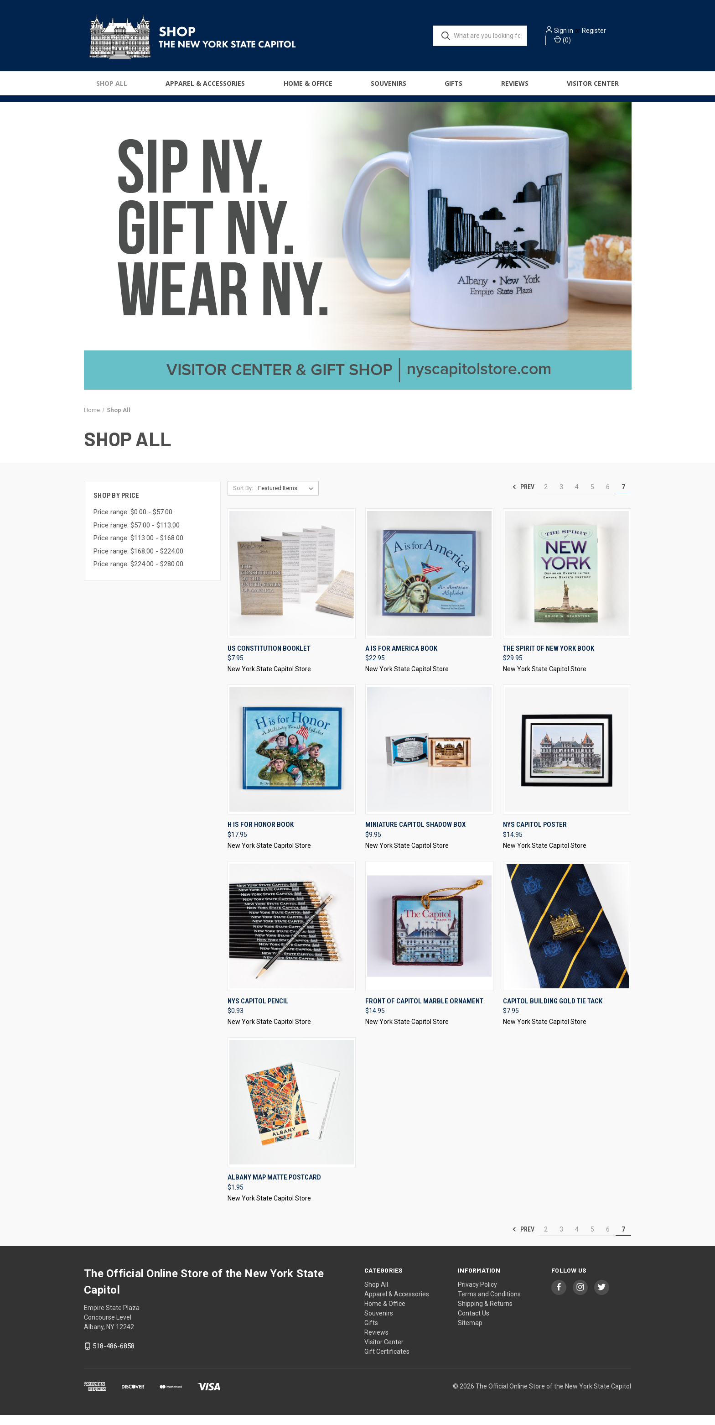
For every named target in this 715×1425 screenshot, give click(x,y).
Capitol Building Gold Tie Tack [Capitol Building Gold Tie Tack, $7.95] (552, 1011)
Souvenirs (388, 87)
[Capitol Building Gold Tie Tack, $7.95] (567, 936)
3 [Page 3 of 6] (561, 497)
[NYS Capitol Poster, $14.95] (567, 759)
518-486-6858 (114, 1356)
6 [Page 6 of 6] (608, 497)
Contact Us (473, 1323)
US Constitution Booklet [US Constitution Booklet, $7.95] (269, 658)
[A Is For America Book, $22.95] (429, 583)
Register (607, 32)
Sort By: (243, 498)
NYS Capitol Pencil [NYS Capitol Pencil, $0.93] (258, 1011)
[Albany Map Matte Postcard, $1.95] (291, 1112)
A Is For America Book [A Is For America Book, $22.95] (401, 658)
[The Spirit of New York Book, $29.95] (567, 583)
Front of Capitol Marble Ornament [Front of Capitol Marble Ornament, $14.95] (424, 1011)
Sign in (576, 32)
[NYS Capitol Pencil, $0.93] (291, 936)
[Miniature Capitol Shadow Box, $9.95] (429, 759)
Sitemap (470, 1332)
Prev (523, 496)
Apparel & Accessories (205, 87)
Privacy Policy (477, 1294)
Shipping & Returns (485, 1313)
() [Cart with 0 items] (575, 41)
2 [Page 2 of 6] (546, 497)
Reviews (514, 87)
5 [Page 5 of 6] (592, 497)
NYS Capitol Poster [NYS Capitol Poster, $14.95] (535, 834)
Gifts (453, 87)
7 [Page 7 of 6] (623, 497)
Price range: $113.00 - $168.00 (138, 548)
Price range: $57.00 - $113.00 (136, 535)
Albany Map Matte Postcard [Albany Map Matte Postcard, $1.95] (274, 1187)
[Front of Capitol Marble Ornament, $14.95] (429, 936)
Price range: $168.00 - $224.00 (138, 561)
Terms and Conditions (489, 1304)
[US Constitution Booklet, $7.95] (291, 583)
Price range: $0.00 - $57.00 (132, 522)
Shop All (111, 87)
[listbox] (287, 498)
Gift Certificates (386, 1361)
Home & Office (308, 87)
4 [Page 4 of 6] (577, 497)
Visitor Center (593, 87)
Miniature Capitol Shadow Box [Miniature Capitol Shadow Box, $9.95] (415, 834)
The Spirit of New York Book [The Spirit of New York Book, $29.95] (548, 658)
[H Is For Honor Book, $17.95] (291, 759)
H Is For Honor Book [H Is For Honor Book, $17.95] (261, 834)
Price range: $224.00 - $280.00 (138, 574)
